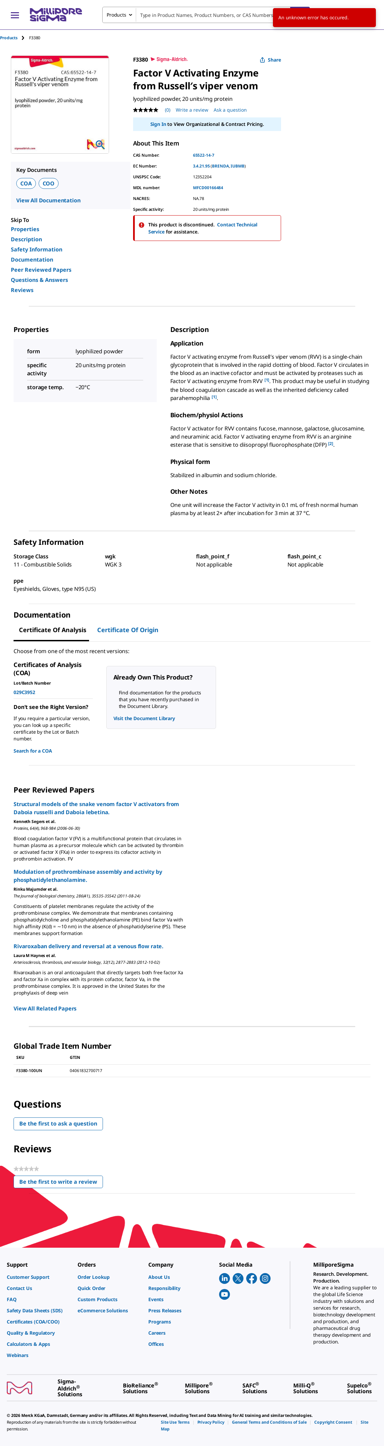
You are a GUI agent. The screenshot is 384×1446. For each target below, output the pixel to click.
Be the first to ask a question (58, 1123)
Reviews (22, 290)
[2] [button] (330, 443)
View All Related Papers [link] (45, 1008)
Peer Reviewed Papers (41, 269)
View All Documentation (48, 200)
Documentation (32, 259)
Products (9, 38)
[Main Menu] (15, 15)
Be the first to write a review (61, 1183)
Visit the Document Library (144, 718)
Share (270, 60)
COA (26, 183)
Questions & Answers (39, 280)
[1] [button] (267, 380)
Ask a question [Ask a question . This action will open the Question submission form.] (230, 110)
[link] (39, 1277)
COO (49, 183)
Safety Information (36, 249)
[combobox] (206, 15)
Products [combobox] (116, 15)
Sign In (158, 124)
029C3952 (24, 692)
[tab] (14, 38)
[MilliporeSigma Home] (56, 14)
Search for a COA (33, 751)
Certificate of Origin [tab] (127, 630)
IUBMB (237, 166)
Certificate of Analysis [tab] (52, 630)
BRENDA (220, 166)
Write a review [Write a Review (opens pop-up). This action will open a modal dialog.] (192, 110)
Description (26, 239)
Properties (25, 229)
